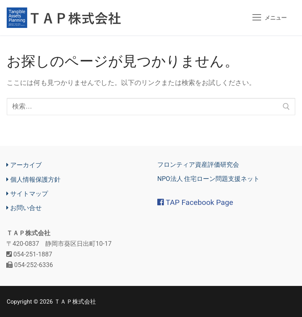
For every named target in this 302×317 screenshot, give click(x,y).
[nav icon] (269, 17)
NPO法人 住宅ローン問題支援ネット (208, 179)
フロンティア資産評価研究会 (198, 165)
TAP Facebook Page (195, 202)
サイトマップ (27, 193)
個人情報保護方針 (33, 179)
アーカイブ (24, 165)
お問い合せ (24, 208)
